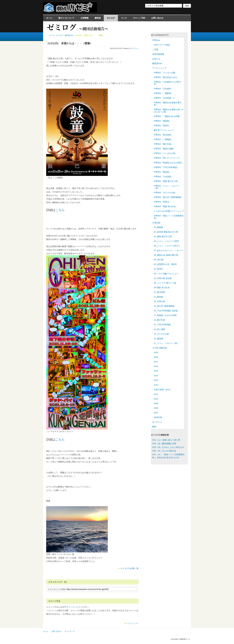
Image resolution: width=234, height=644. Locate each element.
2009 (156, 403)
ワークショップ (159, 68)
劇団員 (98, 18)
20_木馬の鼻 (159, 301)
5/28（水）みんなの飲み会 (164, 451)
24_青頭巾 (158, 269)
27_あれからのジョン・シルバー (168, 250)
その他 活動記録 (159, 348)
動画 (154, 426)
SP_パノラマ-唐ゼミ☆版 (165, 283)
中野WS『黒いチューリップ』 (167, 158)
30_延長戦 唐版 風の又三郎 (166, 232)
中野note (156, 40)
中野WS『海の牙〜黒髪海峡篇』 (168, 197)
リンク (124, 18)
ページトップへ (133, 623)
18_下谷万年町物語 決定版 (166, 311)
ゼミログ (111, 18)
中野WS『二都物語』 (163, 139)
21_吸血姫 (158, 297)
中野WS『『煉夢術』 (163, 93)
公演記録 (156, 223)
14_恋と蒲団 (159, 329)
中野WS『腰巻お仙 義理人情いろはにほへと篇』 (169, 110)
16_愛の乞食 (159, 320)
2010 (156, 399)
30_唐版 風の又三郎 (163, 236)
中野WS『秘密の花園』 (164, 149)
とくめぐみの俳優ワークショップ (169, 211)
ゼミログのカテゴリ (160, 35)
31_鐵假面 (158, 227)
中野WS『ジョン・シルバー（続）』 (166, 187)
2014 (156, 375)
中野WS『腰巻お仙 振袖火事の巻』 (168, 103)
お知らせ (156, 59)
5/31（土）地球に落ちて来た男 (166, 440)
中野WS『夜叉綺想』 (163, 135)
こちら (60, 210)
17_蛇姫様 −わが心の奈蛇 (165, 315)
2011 (156, 394)
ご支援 (155, 49)
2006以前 (158, 417)
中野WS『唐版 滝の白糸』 (166, 206)
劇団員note (134, 48)
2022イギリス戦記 (162, 45)
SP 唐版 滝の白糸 (161, 287)
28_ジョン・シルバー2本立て (167, 246)
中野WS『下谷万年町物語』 (166, 167)
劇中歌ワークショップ (164, 130)
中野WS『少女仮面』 (163, 176)
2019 (156, 352)
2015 (156, 371)
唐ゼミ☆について (66, 18)
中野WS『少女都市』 (163, 89)
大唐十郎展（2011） (163, 389)
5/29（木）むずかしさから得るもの (168, 447)
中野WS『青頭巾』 (162, 125)
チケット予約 (139, 18)
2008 (156, 408)
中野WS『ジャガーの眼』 (165, 73)
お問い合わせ (157, 18)
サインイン (71, 607)
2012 (156, 385)
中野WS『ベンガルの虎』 (165, 153)
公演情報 (85, 18)
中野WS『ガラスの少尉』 (165, 192)
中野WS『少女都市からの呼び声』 (167, 83)
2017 (156, 362)
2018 (156, 357)
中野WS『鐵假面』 (162, 121)
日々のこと (157, 422)
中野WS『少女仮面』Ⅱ (164, 98)
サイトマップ (70, 631)
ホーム (49, 18)
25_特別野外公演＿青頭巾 (165, 264)
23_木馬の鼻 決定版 (163, 278)
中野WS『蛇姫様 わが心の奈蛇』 (169, 163)
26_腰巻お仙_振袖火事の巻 (166, 255)
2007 (156, 413)
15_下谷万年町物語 (162, 324)
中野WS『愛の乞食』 (163, 144)
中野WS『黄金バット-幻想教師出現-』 (169, 217)
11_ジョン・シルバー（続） (166, 343)
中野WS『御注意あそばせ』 (166, 77)
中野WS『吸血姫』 (162, 172)
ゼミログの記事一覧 (130, 568)
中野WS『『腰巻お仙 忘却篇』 (168, 116)
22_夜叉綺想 (159, 292)
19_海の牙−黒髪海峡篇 (164, 306)
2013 (156, 380)
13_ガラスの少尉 (161, 334)
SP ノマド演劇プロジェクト (166, 274)
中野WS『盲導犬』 (162, 202)
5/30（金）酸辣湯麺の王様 (164, 443)
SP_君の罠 (158, 259)
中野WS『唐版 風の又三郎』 (167, 181)
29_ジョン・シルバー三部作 (166, 241)
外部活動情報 (158, 54)
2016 (156, 366)
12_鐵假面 (158, 338)
